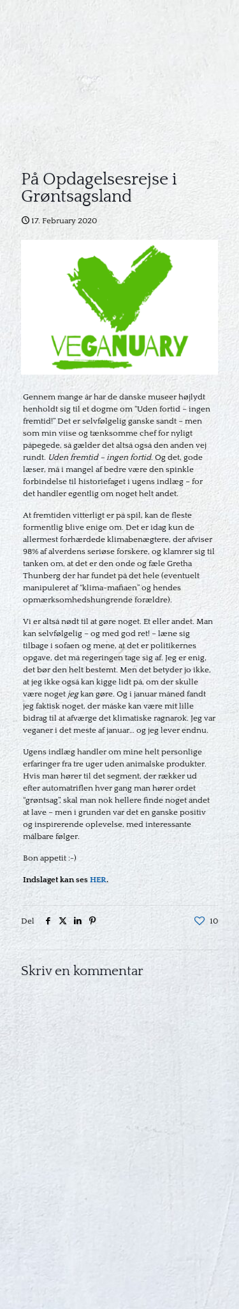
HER (98, 879)
